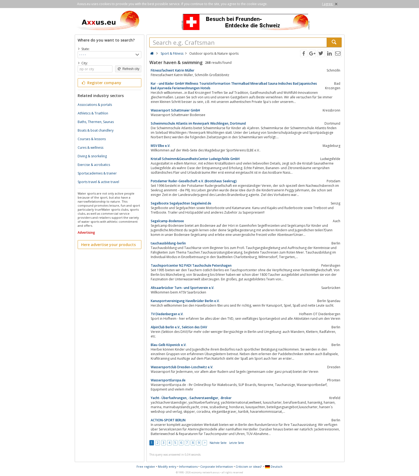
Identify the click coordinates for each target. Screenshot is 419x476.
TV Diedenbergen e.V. (167, 314)
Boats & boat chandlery (96, 130)
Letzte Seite (236, 443)
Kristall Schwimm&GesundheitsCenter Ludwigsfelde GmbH (195, 159)
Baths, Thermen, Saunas (96, 122)
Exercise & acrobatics (94, 164)
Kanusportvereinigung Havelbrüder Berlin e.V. (185, 301)
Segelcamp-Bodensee (167, 221)
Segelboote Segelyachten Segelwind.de (181, 203)
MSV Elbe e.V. (160, 145)
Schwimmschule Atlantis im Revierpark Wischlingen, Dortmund (198, 123)
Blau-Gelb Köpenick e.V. (168, 345)
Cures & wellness (90, 147)
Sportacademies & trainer (97, 173)
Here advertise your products (108, 244)
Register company (101, 82)
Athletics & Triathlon (93, 113)
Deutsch (273, 466)
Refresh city (128, 69)
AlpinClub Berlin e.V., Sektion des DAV (179, 327)
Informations (188, 466)
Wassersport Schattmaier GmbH (175, 110)
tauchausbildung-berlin (168, 243)
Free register (146, 466)
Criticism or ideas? (249, 466)
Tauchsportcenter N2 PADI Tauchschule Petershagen (191, 265)
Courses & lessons (92, 139)
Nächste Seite (218, 443)
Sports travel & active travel (98, 182)
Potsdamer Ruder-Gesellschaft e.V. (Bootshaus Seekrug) (194, 181)
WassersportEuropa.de (168, 380)
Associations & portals (95, 104)
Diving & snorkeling (92, 156)
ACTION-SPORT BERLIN (168, 420)
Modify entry (167, 466)
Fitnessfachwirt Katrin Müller (172, 70)
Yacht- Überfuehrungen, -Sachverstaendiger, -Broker (191, 398)
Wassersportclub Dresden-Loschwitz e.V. (182, 367)
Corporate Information (216, 466)
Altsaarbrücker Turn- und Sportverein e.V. (182, 287)
